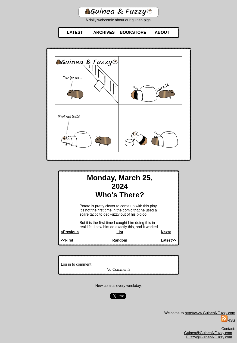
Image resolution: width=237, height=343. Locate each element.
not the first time (98, 210)
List (119, 232)
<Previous (70, 232)
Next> (166, 232)
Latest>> (168, 240)
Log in (66, 264)
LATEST (75, 32)
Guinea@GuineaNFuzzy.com (208, 333)
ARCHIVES (104, 32)
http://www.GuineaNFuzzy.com (210, 313)
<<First (67, 240)
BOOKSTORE (133, 32)
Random (119, 240)
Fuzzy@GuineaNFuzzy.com (209, 337)
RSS (228, 320)
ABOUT (162, 32)
